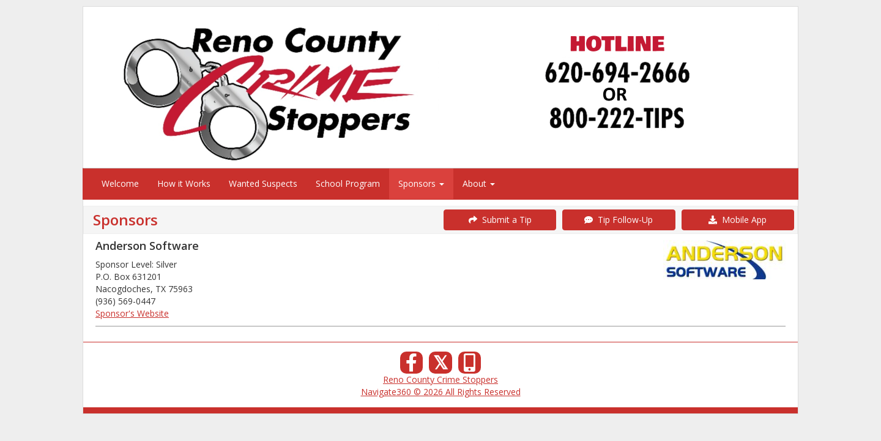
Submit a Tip (500, 219)
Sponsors (421, 183)
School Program (348, 183)
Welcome (120, 183)
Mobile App (737, 219)
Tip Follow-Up (618, 219)
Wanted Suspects (263, 183)
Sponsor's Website (132, 313)
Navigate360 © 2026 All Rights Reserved (441, 392)
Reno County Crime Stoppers (440, 379)
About (479, 183)
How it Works (183, 183)
